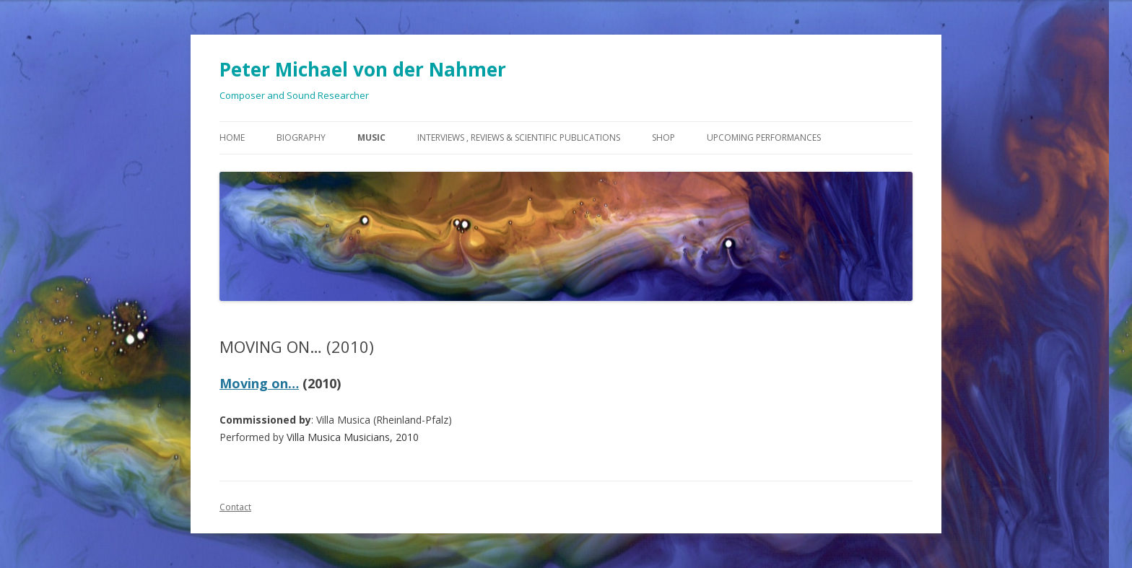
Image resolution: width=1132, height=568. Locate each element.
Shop (663, 137)
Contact (235, 507)
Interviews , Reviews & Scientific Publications (518, 137)
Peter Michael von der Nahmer (362, 69)
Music (371, 137)
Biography (301, 137)
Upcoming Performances (764, 137)
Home (232, 137)
